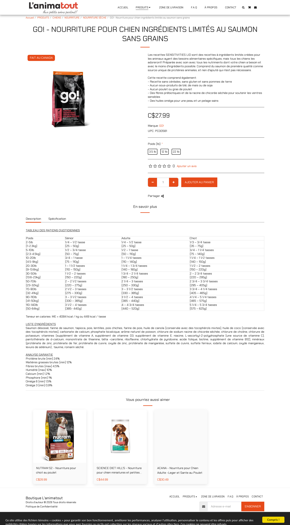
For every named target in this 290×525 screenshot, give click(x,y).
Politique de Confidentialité (42, 506)
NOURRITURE (72, 17)
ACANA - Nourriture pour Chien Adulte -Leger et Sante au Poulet (179, 470)
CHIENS (57, 17)
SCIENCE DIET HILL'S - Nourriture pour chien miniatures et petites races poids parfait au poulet (119, 470)
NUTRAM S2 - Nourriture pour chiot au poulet (56, 470)
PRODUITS (43, 17)
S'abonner (253, 506)
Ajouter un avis (187, 166)
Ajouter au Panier (199, 182)
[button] (243, 7)
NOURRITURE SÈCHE (94, 17)
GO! (161, 126)
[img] (59, 436)
